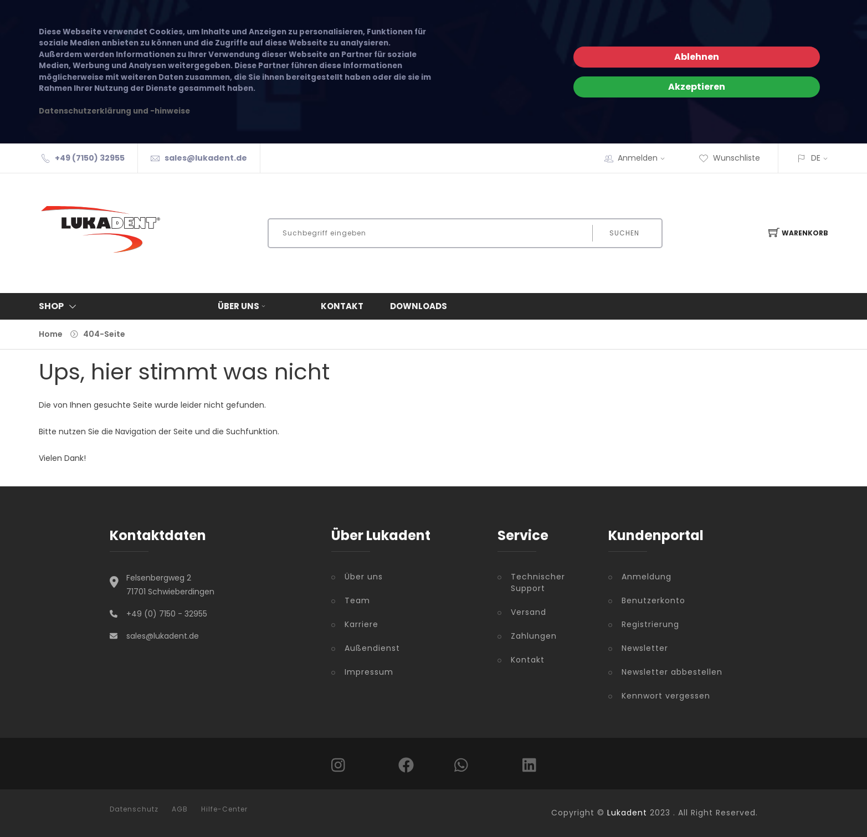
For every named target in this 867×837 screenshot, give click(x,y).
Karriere (361, 624)
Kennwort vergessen (666, 695)
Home (51, 334)
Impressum (369, 671)
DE (816, 157)
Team (357, 600)
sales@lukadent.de (206, 157)
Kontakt (342, 306)
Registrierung (650, 624)
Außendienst (372, 648)
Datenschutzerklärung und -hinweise (114, 111)
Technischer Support (538, 582)
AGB (180, 809)
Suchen (624, 233)
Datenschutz (134, 809)
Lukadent (627, 812)
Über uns (243, 306)
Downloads (418, 306)
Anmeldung (646, 576)
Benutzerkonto (653, 600)
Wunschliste (729, 157)
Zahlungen (534, 635)
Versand (528, 612)
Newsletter (645, 648)
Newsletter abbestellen (672, 671)
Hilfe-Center (224, 809)
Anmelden (645, 157)
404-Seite (104, 334)
